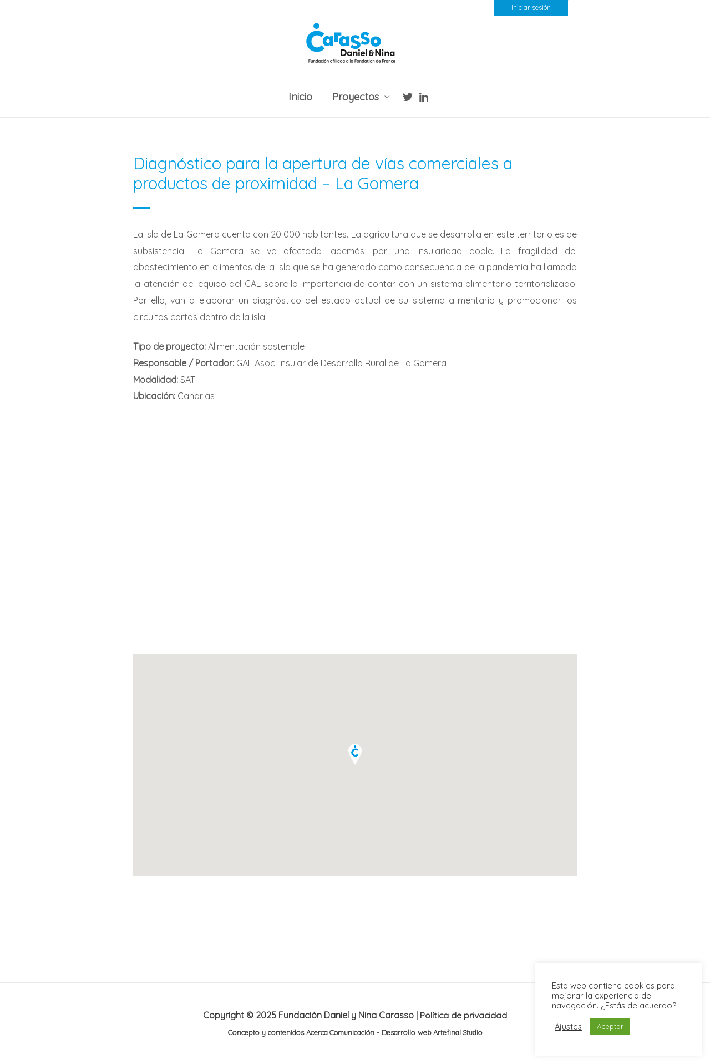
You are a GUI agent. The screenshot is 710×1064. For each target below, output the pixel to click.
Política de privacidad (463, 1015)
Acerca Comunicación (339, 1032)
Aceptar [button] (610, 1026)
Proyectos (355, 96)
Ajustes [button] (568, 1027)
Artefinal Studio (458, 1032)
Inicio (300, 96)
